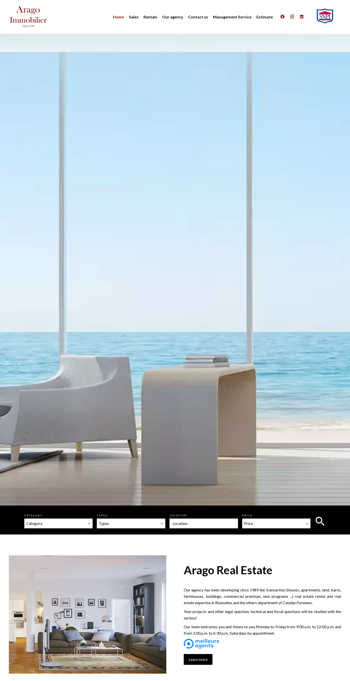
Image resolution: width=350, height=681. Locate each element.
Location (178, 515)
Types (102, 515)
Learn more (198, 659)
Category (33, 515)
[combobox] (58, 523)
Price (247, 515)
